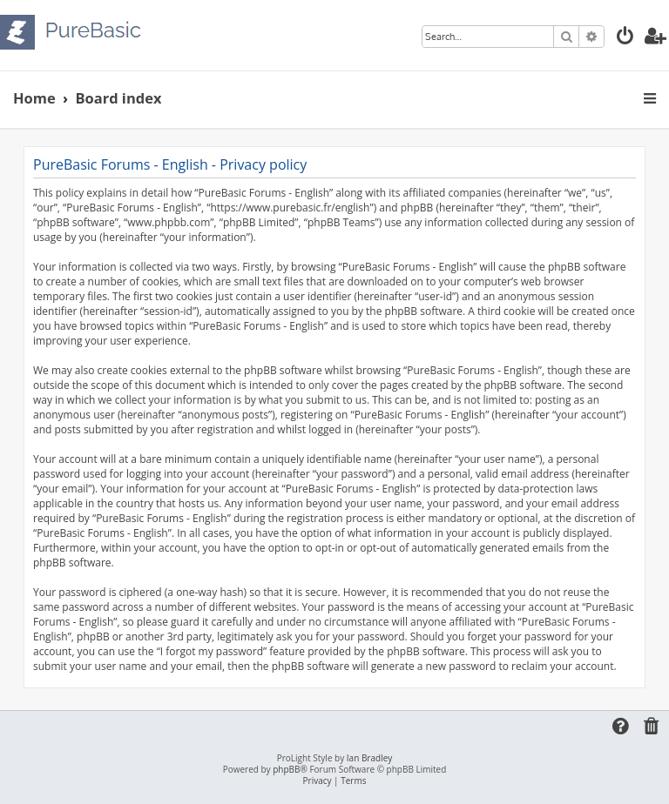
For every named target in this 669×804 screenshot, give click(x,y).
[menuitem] (625, 38)
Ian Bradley (369, 758)
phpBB (286, 769)
